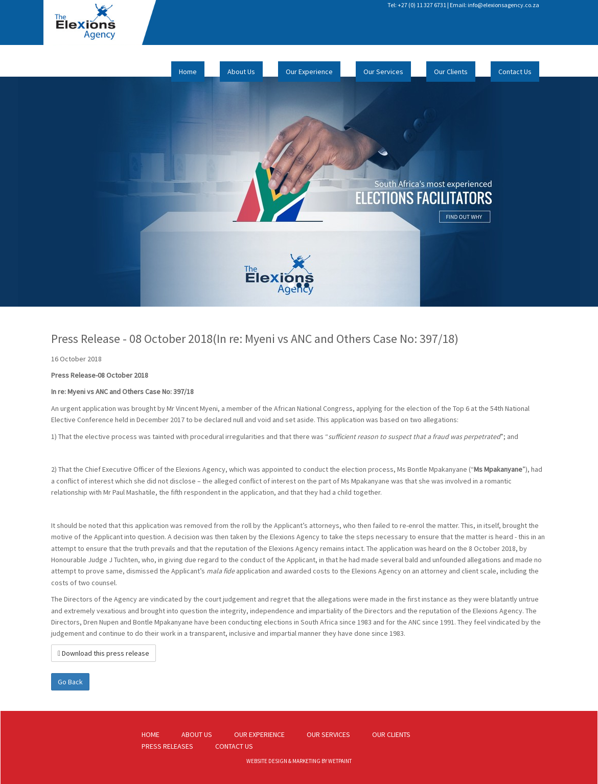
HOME (150, 734)
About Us (241, 71)
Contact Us (515, 71)
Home (188, 71)
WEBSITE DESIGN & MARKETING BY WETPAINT (299, 761)
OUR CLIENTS (391, 734)
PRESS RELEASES (167, 746)
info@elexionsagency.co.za (503, 5)
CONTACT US (234, 746)
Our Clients (451, 71)
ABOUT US (196, 734)
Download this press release (103, 653)
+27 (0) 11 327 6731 (422, 5)
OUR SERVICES (328, 734)
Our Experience (309, 71)
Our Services (383, 71)
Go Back (70, 681)
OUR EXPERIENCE (259, 734)
